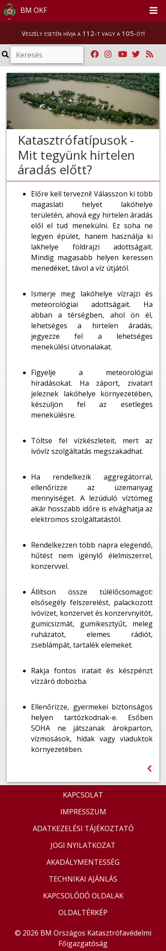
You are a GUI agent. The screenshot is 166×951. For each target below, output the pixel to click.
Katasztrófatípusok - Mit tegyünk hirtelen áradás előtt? (76, 154)
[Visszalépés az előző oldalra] (149, 768)
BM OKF (24, 11)
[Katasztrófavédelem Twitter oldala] (136, 54)
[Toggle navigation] (153, 11)
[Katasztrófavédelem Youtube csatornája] (122, 54)
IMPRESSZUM (83, 812)
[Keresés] (47, 54)
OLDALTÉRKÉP (83, 912)
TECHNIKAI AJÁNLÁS (83, 879)
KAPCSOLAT (83, 795)
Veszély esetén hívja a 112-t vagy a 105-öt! (83, 33)
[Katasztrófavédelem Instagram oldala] (108, 54)
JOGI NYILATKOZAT (83, 845)
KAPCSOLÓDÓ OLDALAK (83, 896)
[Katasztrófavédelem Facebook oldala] (95, 54)
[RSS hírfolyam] (149, 54)
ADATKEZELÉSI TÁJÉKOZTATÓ (83, 828)
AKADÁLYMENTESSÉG (83, 862)
